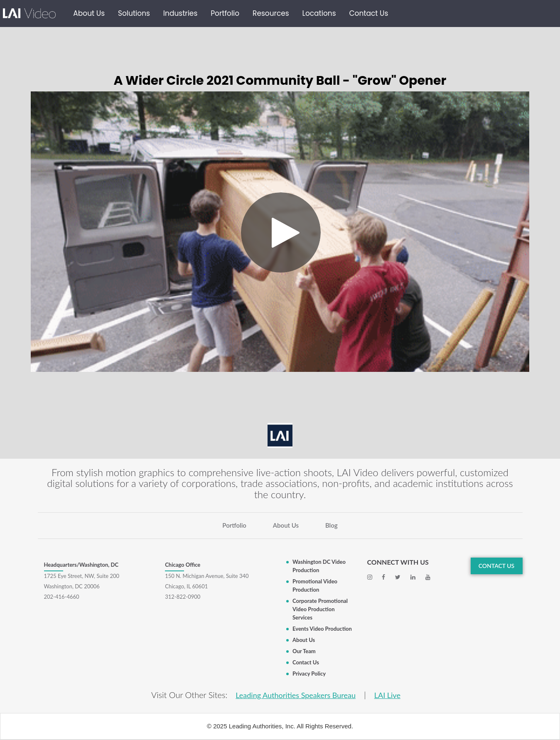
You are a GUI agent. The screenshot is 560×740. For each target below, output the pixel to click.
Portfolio (225, 13)
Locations (319, 13)
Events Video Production (322, 628)
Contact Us (368, 13)
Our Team (304, 651)
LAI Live (387, 695)
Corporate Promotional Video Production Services (320, 609)
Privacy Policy (309, 673)
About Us (89, 13)
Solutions (134, 13)
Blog (331, 525)
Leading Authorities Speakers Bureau (296, 695)
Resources (271, 13)
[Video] (280, 231)
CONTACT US (497, 565)
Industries (180, 13)
